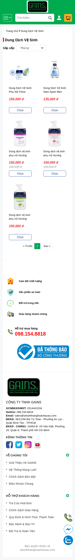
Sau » (46, 246)
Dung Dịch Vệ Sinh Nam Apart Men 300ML (54, 91)
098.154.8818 (30, 334)
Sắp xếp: (9, 48)
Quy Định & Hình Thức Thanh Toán (31, 517)
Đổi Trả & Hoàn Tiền (22, 531)
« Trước (28, 246)
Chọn (20, 110)
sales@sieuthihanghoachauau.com (35, 415)
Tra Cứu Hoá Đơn (20, 503)
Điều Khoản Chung (21, 483)
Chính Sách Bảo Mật (22, 476)
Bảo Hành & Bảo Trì (22, 524)
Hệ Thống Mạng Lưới (22, 469)
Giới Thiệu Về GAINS (22, 462)
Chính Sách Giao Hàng (23, 510)
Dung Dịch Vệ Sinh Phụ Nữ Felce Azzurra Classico (20, 91)
